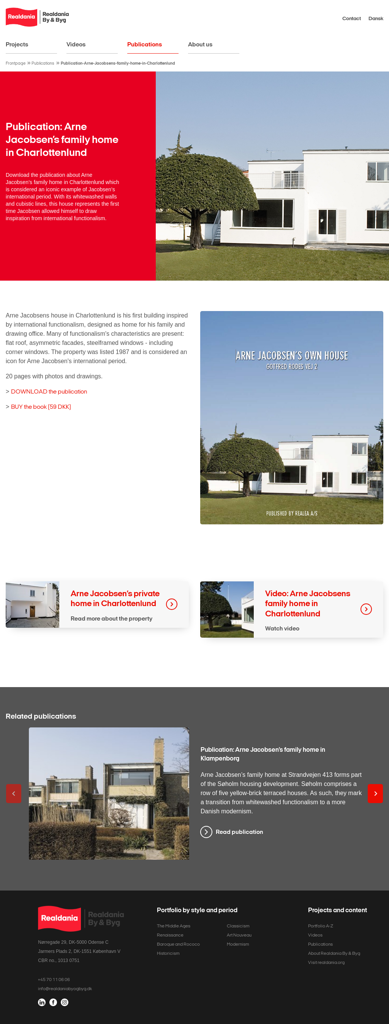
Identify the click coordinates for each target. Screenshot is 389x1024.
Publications (144, 44)
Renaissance (170, 935)
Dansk (375, 18)
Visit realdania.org (326, 962)
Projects (17, 44)
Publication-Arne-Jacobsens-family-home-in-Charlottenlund (118, 63)
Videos (75, 44)
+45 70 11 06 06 (54, 979)
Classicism (238, 926)
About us (200, 44)
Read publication (239, 831)
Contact (351, 18)
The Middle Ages (173, 926)
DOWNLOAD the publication (49, 391)
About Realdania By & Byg (334, 953)
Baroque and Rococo (178, 944)
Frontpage (15, 63)
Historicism (168, 953)
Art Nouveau (239, 935)
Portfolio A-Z (320, 926)
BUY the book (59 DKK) (41, 406)
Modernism (238, 944)
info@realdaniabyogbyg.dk (65, 988)
